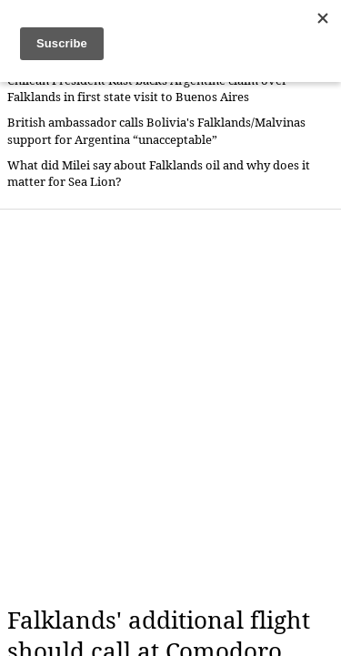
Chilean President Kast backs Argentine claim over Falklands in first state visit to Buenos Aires (147, 89)
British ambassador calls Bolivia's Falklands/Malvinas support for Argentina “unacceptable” (156, 131)
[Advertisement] (170, 408)
